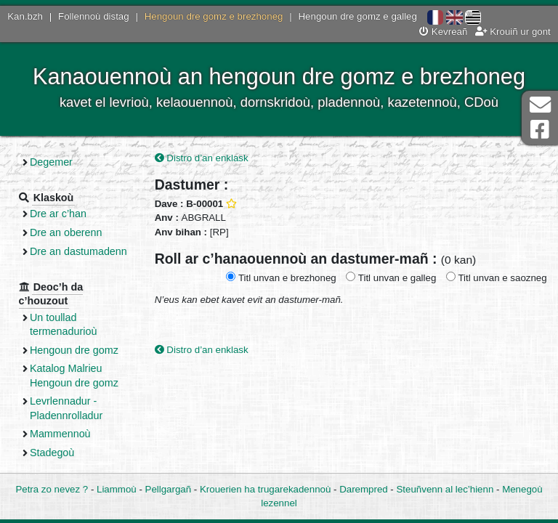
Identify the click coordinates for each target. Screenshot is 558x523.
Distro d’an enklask (201, 158)
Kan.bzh (25, 16)
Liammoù (117, 489)
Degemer (51, 162)
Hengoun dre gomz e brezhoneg (214, 16)
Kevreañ (443, 31)
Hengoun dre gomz (74, 350)
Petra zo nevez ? (51, 489)
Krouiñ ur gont (513, 31)
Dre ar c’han (58, 213)
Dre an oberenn (66, 232)
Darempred (363, 489)
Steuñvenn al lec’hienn (445, 489)
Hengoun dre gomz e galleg (358, 16)
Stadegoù (52, 452)
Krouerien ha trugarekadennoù (265, 489)
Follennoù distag (93, 16)
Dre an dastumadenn (78, 251)
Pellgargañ (168, 489)
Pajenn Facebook (540, 129)
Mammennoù (60, 433)
